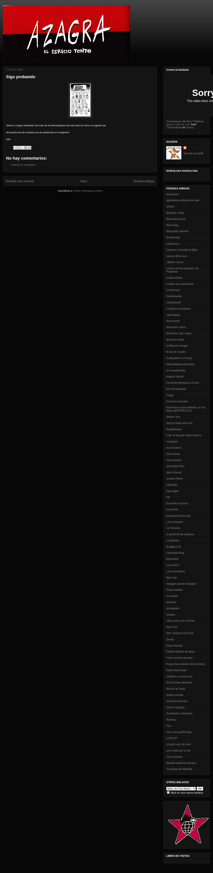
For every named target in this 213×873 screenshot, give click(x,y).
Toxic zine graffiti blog (179, 732)
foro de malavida (176, 388)
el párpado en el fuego (179, 358)
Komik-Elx (172, 509)
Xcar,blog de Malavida (179, 768)
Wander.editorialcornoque (181, 762)
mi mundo (172, 596)
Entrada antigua (143, 181)
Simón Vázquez (175, 707)
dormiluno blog (175, 339)
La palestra (172, 540)
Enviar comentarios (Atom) (87, 190)
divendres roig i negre (179, 333)
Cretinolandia (174, 296)
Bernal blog (173, 237)
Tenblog (170, 719)
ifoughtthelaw (174, 429)
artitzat (170, 206)
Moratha (171, 602)
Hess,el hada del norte (179, 423)
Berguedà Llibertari (177, 231)
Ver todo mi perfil (193, 153)
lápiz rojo (171, 577)
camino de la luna (176, 256)
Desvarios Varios (176, 327)
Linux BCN (172, 565)
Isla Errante (173, 453)
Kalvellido (172, 484)
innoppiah (172, 441)
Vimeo (189, 127)
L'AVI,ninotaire (174, 521)
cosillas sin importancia (179, 283)
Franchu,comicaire (177, 401)
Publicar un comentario (23, 164)
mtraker (170, 614)
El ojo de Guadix (176, 351)
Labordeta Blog (175, 552)
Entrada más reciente (20, 181)
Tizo (168, 725)
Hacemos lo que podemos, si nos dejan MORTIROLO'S (185, 409)
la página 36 (173, 546)
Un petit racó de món (178, 744)
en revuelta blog (175, 370)
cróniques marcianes (178, 308)
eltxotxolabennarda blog (180, 364)
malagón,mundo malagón (181, 583)
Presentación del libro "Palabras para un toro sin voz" (185, 123)
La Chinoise (173, 527)
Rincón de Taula (175, 688)
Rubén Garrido (175, 694)
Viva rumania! (174, 756)
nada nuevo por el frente (180, 620)
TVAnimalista (174, 127)
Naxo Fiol (171, 626)
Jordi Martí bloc (175, 466)
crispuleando (173, 302)
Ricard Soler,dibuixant (179, 682)
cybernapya (173, 314)
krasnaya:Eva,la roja (178, 515)
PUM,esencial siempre (179, 657)
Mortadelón (172, 608)
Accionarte (172, 194)
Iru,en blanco (174, 447)
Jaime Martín (174, 460)
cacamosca (173, 243)
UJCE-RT (172, 738)
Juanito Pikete (174, 478)
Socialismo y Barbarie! (179, 713)
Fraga (169, 395)
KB (168, 497)
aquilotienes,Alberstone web (182, 200)
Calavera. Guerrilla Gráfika (182, 249)
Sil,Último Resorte (176, 701)
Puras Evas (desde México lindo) (185, 664)
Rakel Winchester (176, 670)
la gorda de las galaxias (180, 534)
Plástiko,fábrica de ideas (180, 651)
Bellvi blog (172, 225)
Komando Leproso (177, 503)
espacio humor (175, 376)
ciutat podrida (174, 277)
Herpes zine (173, 416)
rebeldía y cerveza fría (179, 676)
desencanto (173, 320)
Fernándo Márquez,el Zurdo (182, 382)
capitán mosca (174, 262)
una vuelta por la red (178, 750)
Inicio (83, 181)
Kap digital (172, 491)
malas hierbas (174, 589)
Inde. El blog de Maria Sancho (184, 435)
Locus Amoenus (175, 571)
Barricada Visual (175, 218)
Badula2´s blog (175, 212)
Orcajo (170, 639)
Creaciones (173, 290)
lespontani (172, 558)
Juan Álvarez (174, 472)
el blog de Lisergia (177, 345)
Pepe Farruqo (174, 645)
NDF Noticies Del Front (179, 633)
